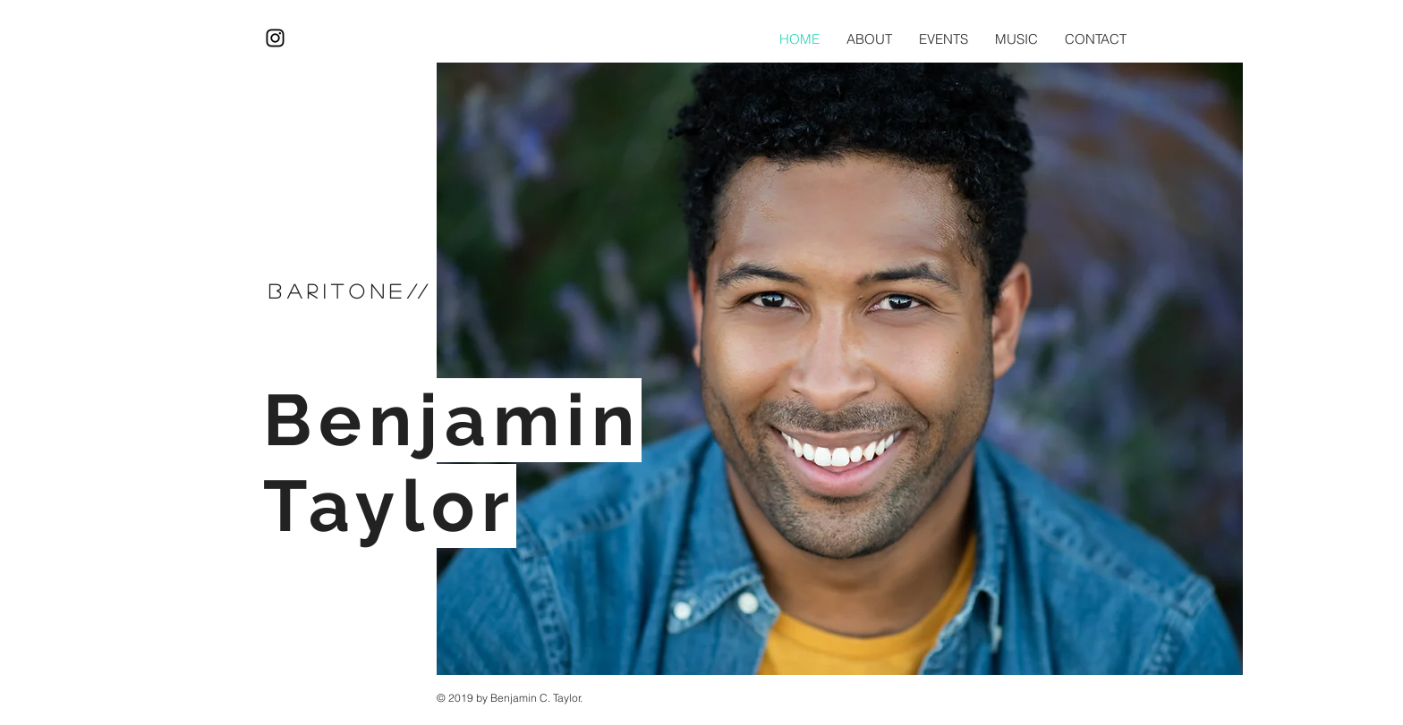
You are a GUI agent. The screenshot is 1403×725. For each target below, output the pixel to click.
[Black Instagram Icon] (275, 38)
